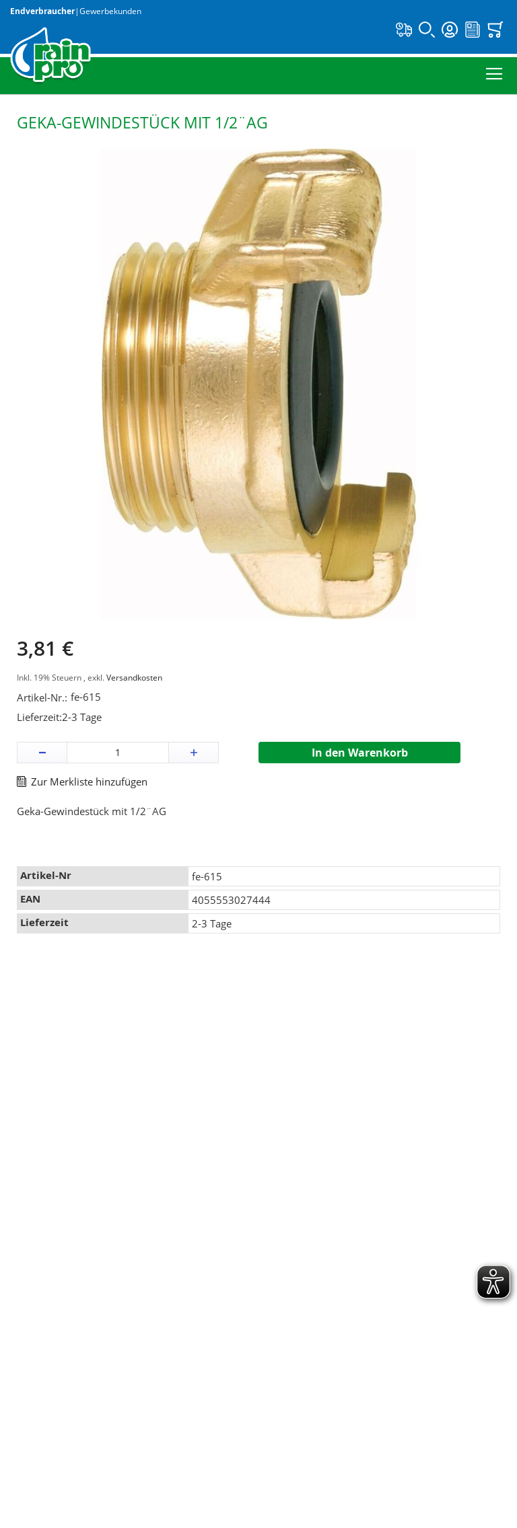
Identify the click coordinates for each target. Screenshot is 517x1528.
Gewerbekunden (110, 11)
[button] (42, 752)
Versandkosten (134, 677)
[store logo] (50, 56)
